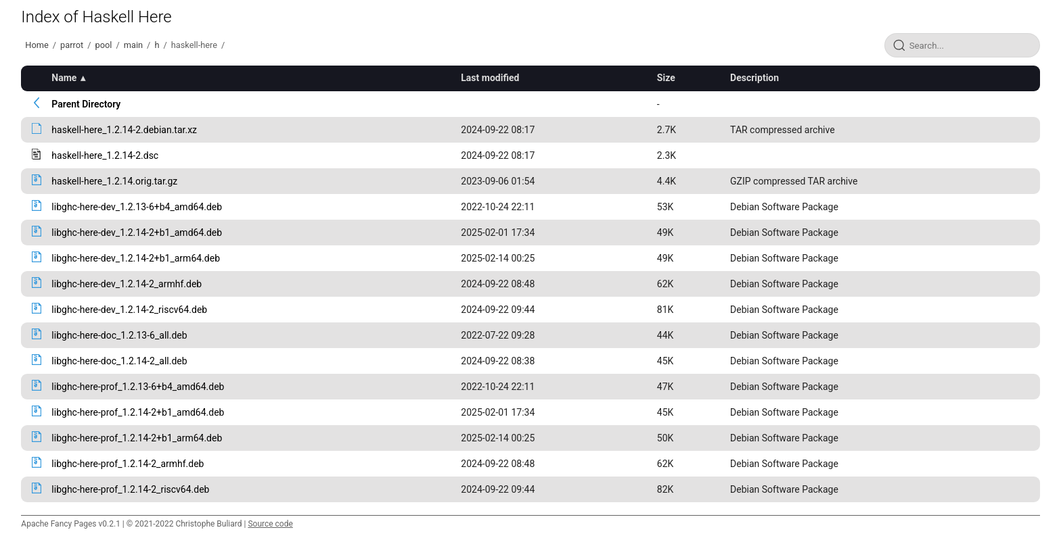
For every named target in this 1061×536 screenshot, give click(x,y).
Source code (270, 524)
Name (63, 77)
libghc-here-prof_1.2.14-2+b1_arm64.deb (136, 438)
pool (103, 45)
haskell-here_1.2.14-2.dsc (104, 155)
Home (36, 45)
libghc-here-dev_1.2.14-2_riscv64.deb (129, 309)
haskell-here (194, 45)
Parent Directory (85, 104)
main (133, 45)
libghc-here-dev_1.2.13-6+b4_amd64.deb (136, 206)
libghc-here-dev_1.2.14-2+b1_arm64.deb (135, 258)
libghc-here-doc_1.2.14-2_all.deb (119, 361)
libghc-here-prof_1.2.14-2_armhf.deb (127, 463)
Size (666, 77)
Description (754, 77)
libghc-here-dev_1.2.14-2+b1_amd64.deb (136, 232)
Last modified (490, 77)
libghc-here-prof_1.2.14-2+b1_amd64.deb (137, 412)
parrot (71, 45)
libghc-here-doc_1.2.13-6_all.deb (119, 335)
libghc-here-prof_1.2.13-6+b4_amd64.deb (137, 386)
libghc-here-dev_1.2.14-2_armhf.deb (126, 283)
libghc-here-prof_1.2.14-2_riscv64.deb (130, 489)
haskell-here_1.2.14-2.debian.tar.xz (124, 129)
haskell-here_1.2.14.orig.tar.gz (114, 181)
